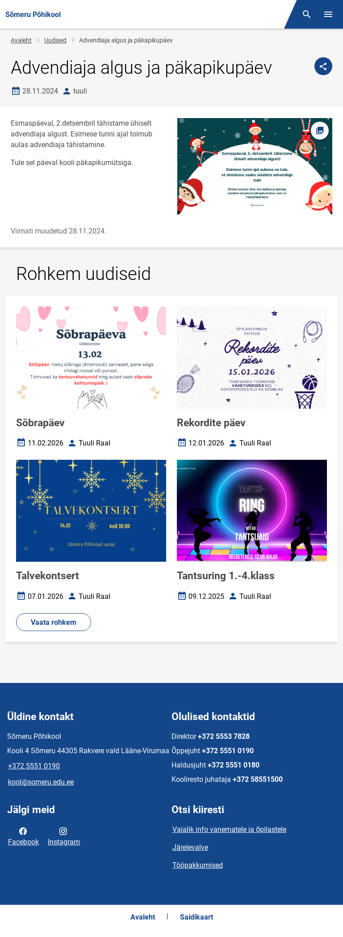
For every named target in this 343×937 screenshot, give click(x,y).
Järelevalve (190, 847)
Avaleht (21, 40)
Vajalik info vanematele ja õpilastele (229, 829)
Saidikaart (196, 917)
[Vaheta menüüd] (328, 14)
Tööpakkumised (197, 865)
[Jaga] (323, 66)
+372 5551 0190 (34, 766)
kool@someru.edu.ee (41, 782)
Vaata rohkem (53, 622)
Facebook (23, 836)
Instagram (64, 836)
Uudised (55, 40)
